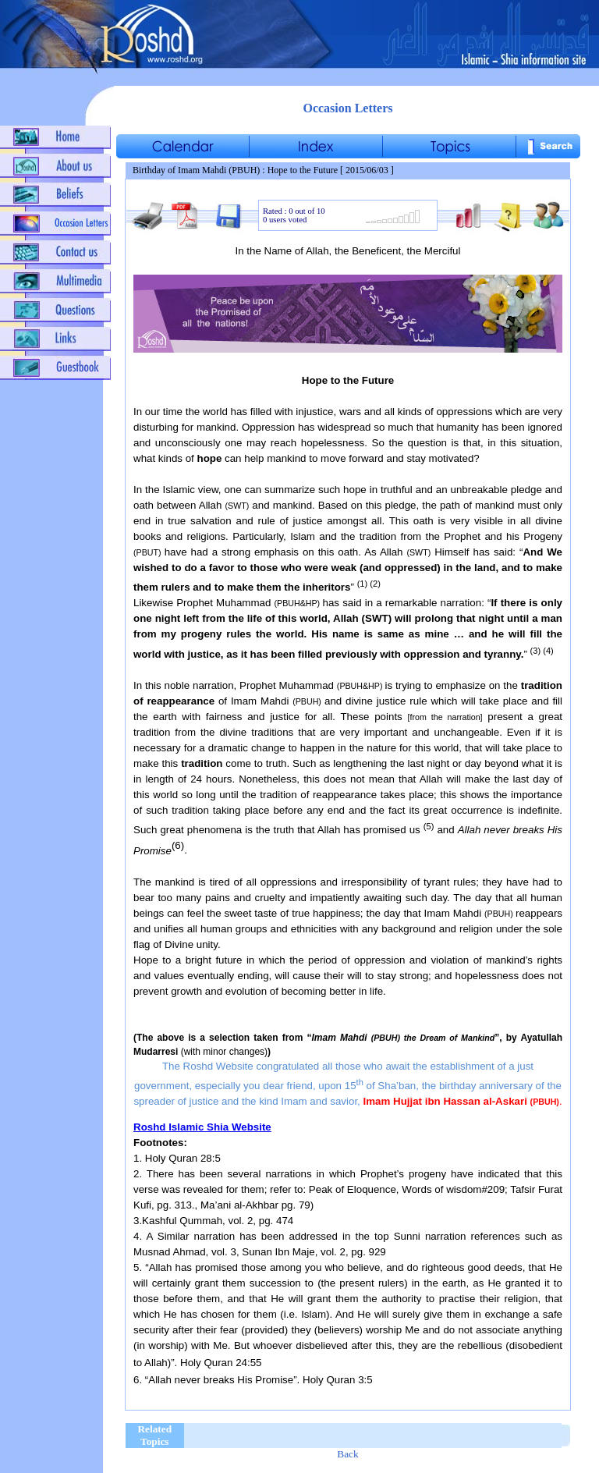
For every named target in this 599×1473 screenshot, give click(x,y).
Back (347, 1454)
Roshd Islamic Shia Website (202, 1127)
